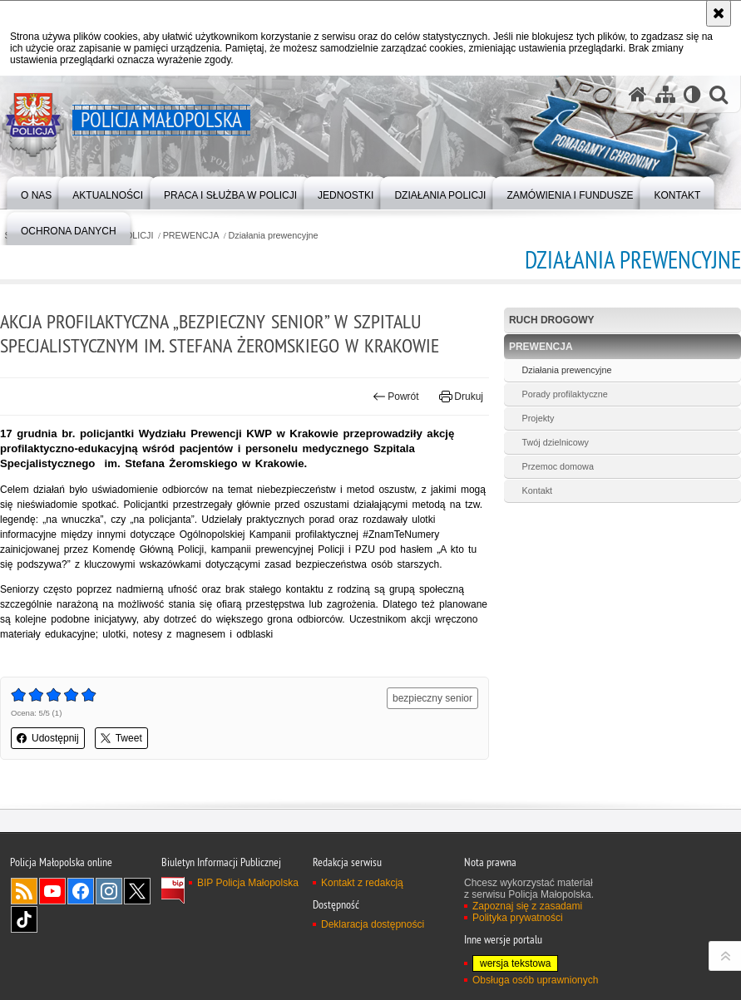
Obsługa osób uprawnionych (535, 980)
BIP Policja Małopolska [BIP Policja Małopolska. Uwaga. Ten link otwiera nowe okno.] (248, 883)
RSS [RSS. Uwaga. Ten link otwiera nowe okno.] (24, 891)
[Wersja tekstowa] (692, 94)
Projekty (537, 418)
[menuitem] (36, 191)
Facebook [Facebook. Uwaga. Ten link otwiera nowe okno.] (80, 891)
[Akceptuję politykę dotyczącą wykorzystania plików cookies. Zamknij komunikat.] (718, 13)
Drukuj (461, 396)
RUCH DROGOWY (552, 320)
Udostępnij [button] (48, 738)
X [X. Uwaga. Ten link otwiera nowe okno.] (137, 891)
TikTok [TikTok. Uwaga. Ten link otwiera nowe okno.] (24, 919)
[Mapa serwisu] (665, 94)
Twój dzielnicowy (554, 442)
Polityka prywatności (517, 918)
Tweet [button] (121, 738)
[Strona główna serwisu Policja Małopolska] (638, 94)
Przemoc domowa (557, 466)
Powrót (396, 396)
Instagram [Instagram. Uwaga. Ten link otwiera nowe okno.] (109, 891)
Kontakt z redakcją (362, 883)
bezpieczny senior (432, 698)
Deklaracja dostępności (372, 924)
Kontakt (536, 490)
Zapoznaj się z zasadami (527, 906)
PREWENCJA (191, 235)
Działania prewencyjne (274, 235)
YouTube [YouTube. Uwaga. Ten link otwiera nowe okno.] (52, 891)
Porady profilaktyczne (564, 394)
